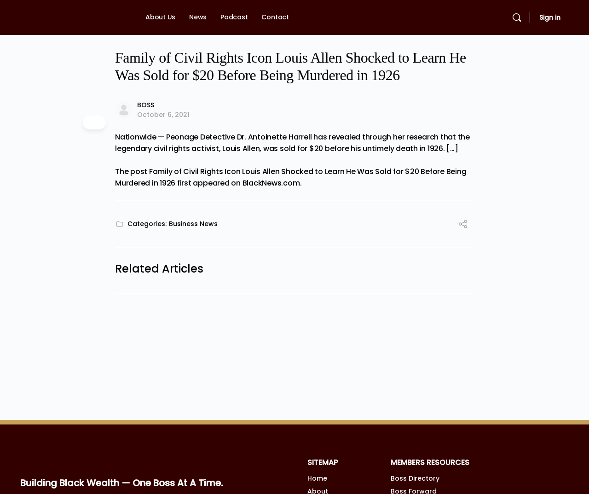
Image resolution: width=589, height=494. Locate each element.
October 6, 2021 (163, 114)
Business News (193, 223)
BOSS (145, 105)
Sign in (549, 17)
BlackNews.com (271, 183)
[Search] (517, 17)
